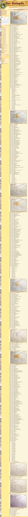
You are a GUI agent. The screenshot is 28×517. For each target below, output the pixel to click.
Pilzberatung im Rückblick (4, 11)
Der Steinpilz (2, 9)
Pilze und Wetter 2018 (3, 35)
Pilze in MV (2, 62)
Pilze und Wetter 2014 (3, 39)
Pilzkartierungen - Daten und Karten (4, 50)
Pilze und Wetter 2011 (3, 42)
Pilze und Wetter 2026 (3, 27)
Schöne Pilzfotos (3, 49)
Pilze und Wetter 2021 (3, 32)
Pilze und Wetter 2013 (3, 40)
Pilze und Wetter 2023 (3, 30)
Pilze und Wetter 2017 (3, 36)
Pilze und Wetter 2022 (3, 31)
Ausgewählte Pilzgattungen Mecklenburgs (4, 52)
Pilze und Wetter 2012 (3, 41)
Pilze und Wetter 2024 (3, 29)
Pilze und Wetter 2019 (3, 34)
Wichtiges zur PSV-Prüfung (4, 13)
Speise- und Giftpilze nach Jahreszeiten (4, 46)
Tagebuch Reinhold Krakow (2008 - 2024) (4, 45)
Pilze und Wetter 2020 (3, 33)
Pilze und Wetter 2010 (3, 43)
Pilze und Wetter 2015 (3, 38)
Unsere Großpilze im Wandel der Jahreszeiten (4, 48)
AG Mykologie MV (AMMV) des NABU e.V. (4, 63)
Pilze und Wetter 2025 (3, 28)
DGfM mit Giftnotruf (3, 58)
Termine (2, 26)
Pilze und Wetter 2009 (3, 44)
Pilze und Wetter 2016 (3, 37)
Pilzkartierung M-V (3, 60)
